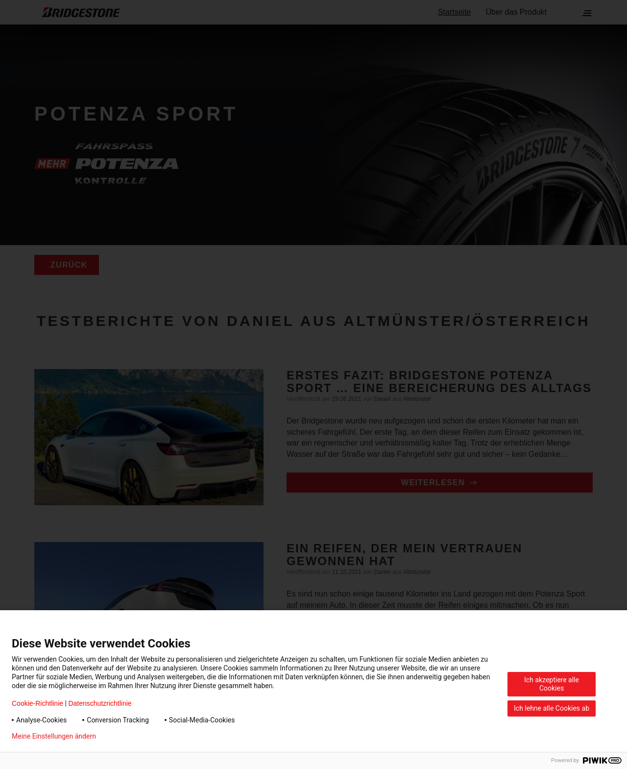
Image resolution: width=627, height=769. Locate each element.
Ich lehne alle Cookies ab (551, 708)
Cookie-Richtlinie (37, 703)
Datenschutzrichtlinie (99, 703)
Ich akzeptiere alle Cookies (551, 684)
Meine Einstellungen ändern (54, 736)
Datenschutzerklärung (145, 736)
